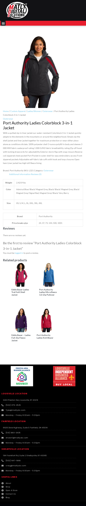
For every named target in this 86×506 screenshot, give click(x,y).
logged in (19, 253)
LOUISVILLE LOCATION (14, 387)
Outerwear (48, 111)
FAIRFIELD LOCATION (13, 414)
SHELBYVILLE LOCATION (15, 442)
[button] (3, 23)
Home (6, 111)
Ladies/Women (34, 111)
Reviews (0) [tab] (36, 174)
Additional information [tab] (20, 174)
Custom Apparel (17, 111)
